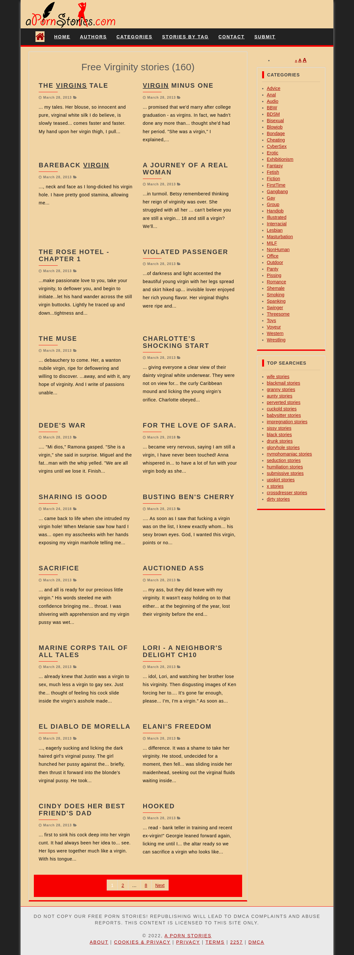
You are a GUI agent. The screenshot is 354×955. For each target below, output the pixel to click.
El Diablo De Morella (85, 726)
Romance (276, 281)
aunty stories (279, 396)
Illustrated (277, 217)
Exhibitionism (280, 159)
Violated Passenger (185, 251)
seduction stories (284, 460)
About (99, 942)
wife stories (278, 376)
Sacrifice (59, 568)
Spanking (276, 301)
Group (273, 204)
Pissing (274, 275)
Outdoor (275, 262)
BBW (272, 107)
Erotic (273, 152)
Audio (273, 101)
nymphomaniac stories (289, 454)
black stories (279, 434)
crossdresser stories (287, 492)
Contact (231, 36)
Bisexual (275, 120)
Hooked (159, 806)
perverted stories (283, 402)
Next (160, 885)
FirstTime (276, 185)
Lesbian (275, 230)
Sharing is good (73, 496)
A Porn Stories (187, 935)
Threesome (278, 314)
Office (273, 256)
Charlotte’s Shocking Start (176, 342)
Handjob (275, 210)
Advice (273, 88)
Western (275, 333)
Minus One (178, 85)
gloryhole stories (283, 447)
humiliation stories (285, 466)
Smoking (275, 294)
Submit (265, 36)
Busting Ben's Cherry (189, 496)
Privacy (188, 942)
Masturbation (280, 236)
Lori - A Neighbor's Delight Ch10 (183, 651)
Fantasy (275, 165)
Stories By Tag (185, 36)
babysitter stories (284, 415)
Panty (273, 268)
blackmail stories (283, 383)
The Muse (58, 338)
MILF (272, 243)
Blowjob (275, 127)
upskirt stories (281, 479)
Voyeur (274, 327)
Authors (93, 36)
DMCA (256, 942)
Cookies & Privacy (142, 942)
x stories (275, 486)
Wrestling (276, 339)
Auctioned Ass (173, 568)
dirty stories (278, 499)
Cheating (276, 140)
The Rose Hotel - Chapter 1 (74, 255)
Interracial (277, 223)
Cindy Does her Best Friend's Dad (82, 809)
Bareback (74, 165)
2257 (236, 942)
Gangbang (277, 191)
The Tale (73, 85)
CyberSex (277, 146)
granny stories (281, 389)
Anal (271, 94)
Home (62, 36)
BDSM (273, 114)
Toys (271, 320)
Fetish (273, 172)
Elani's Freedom (177, 726)
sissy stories (279, 428)
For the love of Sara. (190, 425)
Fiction (273, 178)
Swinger (275, 307)
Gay (271, 198)
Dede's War (62, 425)
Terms (215, 942)
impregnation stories (287, 421)
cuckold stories (282, 408)
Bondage (276, 133)
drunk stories (280, 441)
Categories (134, 36)
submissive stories (285, 473)
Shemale (276, 288)
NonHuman (278, 249)
